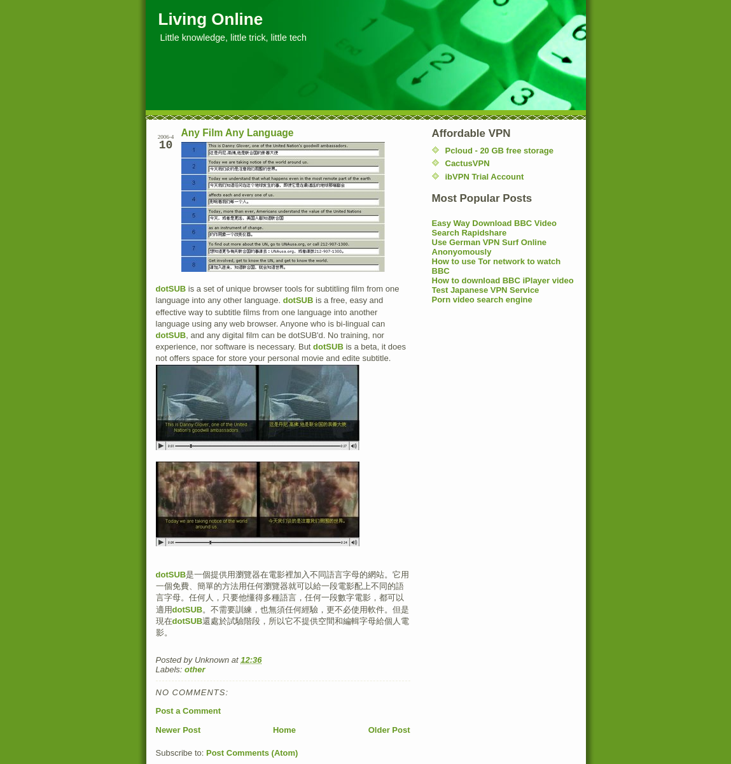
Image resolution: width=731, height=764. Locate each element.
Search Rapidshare (469, 232)
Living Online (210, 19)
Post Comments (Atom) (252, 753)
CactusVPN (467, 163)
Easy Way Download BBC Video (494, 223)
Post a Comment (188, 711)
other (194, 669)
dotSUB (171, 289)
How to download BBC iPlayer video (503, 280)
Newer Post (178, 730)
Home (284, 730)
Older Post (389, 730)
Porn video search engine (482, 299)
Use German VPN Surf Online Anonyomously (489, 247)
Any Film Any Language (237, 132)
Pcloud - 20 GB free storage (499, 150)
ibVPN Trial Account (484, 176)
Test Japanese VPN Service (486, 290)
